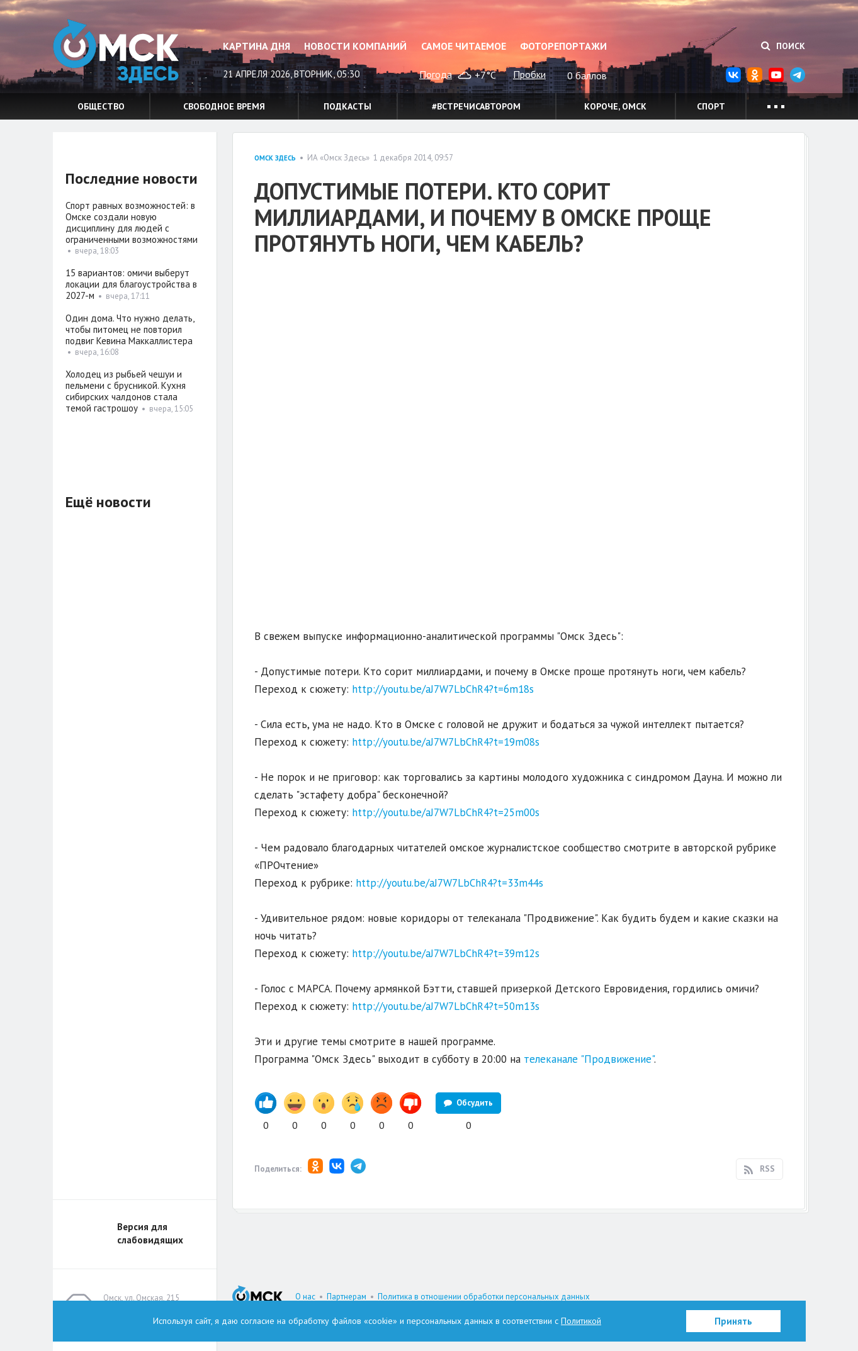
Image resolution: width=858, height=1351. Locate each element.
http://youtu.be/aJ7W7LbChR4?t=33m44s (449, 883)
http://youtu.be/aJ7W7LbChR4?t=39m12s (445, 953)
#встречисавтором (476, 106)
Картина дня (256, 46)
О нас (305, 1296)
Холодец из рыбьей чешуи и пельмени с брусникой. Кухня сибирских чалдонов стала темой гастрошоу (125, 391)
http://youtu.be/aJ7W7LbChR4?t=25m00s (445, 812)
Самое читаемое (463, 46)
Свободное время (224, 106)
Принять (733, 1321)
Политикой (581, 1320)
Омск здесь (275, 158)
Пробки (529, 74)
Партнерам (346, 1296)
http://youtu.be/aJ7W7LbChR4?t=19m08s (445, 742)
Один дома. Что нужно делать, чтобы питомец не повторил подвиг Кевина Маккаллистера (129, 329)
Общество (101, 106)
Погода (435, 74)
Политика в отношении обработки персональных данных (484, 1296)
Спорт (711, 106)
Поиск (783, 46)
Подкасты (347, 106)
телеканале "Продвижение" (589, 1059)
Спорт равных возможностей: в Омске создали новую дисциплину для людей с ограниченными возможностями (131, 222)
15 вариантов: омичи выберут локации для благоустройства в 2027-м (131, 284)
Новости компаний (355, 46)
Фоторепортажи (563, 46)
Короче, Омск (615, 106)
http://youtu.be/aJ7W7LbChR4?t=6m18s (443, 689)
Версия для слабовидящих (150, 1233)
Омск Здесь (116, 51)
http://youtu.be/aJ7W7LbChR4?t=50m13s (445, 1006)
